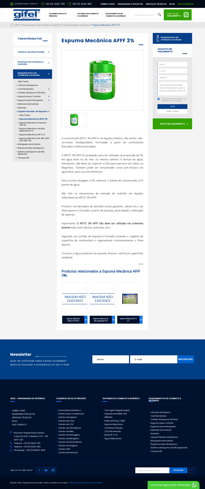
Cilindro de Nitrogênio (68, 438)
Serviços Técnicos (156, 4)
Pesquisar (178, 470)
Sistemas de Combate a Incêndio (30, 63)
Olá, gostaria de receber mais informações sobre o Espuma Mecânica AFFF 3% (172, 88)
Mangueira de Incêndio (29, 144)
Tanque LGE (23, 158)
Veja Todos (23, 81)
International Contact (26, 4)
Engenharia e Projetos (130, 4)
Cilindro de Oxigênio (68, 445)
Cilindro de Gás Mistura (69, 428)
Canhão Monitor (26, 89)
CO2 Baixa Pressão (113, 428)
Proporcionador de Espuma (31, 148)
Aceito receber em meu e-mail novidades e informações (173, 100)
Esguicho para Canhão (29, 96)
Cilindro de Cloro (66, 420)
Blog (172, 4)
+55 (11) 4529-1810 (82, 4)
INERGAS (108, 417)
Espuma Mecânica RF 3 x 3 (32, 135)
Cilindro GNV (64, 449)
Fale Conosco (185, 4)
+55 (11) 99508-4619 (35, 450)
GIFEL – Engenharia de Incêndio (27, 398)
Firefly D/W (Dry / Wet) (114, 420)
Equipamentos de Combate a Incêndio (29, 74)
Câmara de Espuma (28, 85)
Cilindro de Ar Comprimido (71, 413)
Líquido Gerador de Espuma (32, 111)
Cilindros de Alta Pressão (31, 52)
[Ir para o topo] (192, 470)
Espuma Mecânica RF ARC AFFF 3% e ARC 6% (34, 139)
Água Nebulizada (112, 438)
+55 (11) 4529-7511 (55, 4)
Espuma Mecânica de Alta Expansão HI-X (32, 130)
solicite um (174, 15)
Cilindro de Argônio (67, 417)
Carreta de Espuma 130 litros (31, 93)
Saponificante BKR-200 (115, 413)
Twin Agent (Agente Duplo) (117, 410)
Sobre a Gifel (108, 4)
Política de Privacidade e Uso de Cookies (85, 482)
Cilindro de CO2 (65, 424)
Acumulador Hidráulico (69, 410)
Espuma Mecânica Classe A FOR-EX (33, 124)
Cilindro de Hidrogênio (69, 435)
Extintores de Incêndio (28, 104)
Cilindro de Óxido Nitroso (70, 442)
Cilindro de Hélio (66, 431)
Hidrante (22, 108)
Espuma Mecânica (113, 424)
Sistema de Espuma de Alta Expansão (31, 153)
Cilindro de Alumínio (68, 452)
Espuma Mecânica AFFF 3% (33, 119)
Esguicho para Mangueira (30, 100)
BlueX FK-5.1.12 (111, 435)
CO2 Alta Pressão (112, 431)
